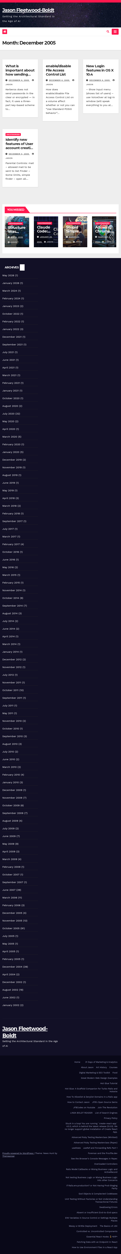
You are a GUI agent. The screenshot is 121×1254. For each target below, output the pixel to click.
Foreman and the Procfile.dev (102, 1153)
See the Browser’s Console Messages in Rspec (94, 1158)
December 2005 (12, 912)
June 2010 (8, 759)
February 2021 (11, 382)
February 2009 (11, 866)
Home (77, 1062)
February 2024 (11, 298)
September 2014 (12, 605)
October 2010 (10, 728)
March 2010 (9, 767)
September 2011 (12, 697)
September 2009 (12, 813)
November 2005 (12, 920)
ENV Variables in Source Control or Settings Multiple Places (91, 1219)
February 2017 (11, 544)
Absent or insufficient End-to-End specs (97, 1212)
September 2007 (12, 882)
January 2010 (10, 782)
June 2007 (8, 889)
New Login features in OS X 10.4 (99, 70)
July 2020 (8, 413)
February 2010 (11, 774)
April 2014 (8, 636)
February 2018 (11, 513)
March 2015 (9, 574)
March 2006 (9, 897)
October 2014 (10, 598)
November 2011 (11, 682)
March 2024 (9, 290)
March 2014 (9, 644)
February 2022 (11, 321)
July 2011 (7, 705)
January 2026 (10, 283)
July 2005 (8, 936)
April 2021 (8, 367)
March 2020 (9, 436)
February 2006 (11, 905)
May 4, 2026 (17, 237)
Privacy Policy (110, 1118)
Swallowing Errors (108, 1207)
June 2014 (8, 628)
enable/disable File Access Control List (58, 70)
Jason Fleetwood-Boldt (28, 10)
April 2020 (8, 429)
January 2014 (10, 651)
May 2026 (8, 275)
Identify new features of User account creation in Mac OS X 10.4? (20, 145)
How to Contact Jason (78, 1102)
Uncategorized (13, 134)
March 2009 (9, 859)
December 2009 (12, 790)
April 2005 (8, 951)
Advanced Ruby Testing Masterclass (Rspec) (95, 1142)
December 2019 (12, 459)
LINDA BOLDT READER (81, 1113)
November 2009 (12, 797)
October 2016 (10, 551)
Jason (12, 242)
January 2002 (10, 1005)
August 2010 (10, 743)
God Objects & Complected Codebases (98, 1194)
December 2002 (12, 982)
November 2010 (12, 720)
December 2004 (12, 966)
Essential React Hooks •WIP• (101, 1237)
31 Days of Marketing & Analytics (101, 1062)
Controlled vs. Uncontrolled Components (96, 1231)
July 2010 (8, 751)
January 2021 (10, 390)
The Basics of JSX (108, 1226)
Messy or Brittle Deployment (83, 1226)
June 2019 (8, 482)
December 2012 (12, 659)
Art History (101, 1067)
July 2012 (8, 674)
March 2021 (9, 375)
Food (114, 1073)
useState (76, 1148)
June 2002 (9, 997)
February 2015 (11, 582)
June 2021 (8, 359)
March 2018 (9, 505)
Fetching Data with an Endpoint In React (97, 1242)
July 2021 (8, 352)
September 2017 (12, 521)
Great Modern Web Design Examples (99, 1078)
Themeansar (8, 1156)
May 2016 (8, 567)
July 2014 (8, 621)
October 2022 (10, 313)
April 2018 (8, 498)
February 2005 (11, 959)
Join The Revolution (107, 1107)
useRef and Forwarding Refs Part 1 (100, 1148)
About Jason (87, 1067)
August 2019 (10, 475)
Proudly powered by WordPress (18, 1153)
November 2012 (12, 667)
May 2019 (8, 490)
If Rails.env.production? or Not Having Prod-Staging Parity (91, 1187)
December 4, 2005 (19, 80)
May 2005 (8, 943)
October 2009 (11, 805)
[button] (108, 31)
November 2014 (12, 590)
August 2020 (10, 405)
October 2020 (11, 398)
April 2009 (8, 851)
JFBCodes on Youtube (84, 1107)
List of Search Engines (106, 1113)
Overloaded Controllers (105, 1164)
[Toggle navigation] (115, 32)
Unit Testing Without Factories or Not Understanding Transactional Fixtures (91, 1200)
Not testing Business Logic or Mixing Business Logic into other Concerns (91, 1178)
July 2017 (8, 528)
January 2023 (10, 306)
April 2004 (8, 974)
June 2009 (9, 836)
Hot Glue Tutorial (108, 1083)
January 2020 (10, 452)
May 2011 (7, 713)
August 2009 (10, 820)
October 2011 (10, 690)
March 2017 (9, 536)
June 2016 (8, 559)
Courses (113, 1067)
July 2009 (8, 828)
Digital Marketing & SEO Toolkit (94, 1073)
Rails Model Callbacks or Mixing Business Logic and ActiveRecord (91, 1170)
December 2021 (12, 336)
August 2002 (10, 989)
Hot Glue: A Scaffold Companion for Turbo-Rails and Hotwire (91, 1090)
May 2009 (8, 843)
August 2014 (10, 613)
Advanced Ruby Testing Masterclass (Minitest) (94, 1137)
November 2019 (12, 467)
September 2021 (12, 344)
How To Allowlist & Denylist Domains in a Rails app (91, 1097)
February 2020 (11, 444)
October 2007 (10, 874)
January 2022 (10, 329)
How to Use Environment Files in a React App (94, 1247)
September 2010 (12, 736)
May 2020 (8, 421)
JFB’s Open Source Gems (104, 1102)
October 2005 (11, 928)
